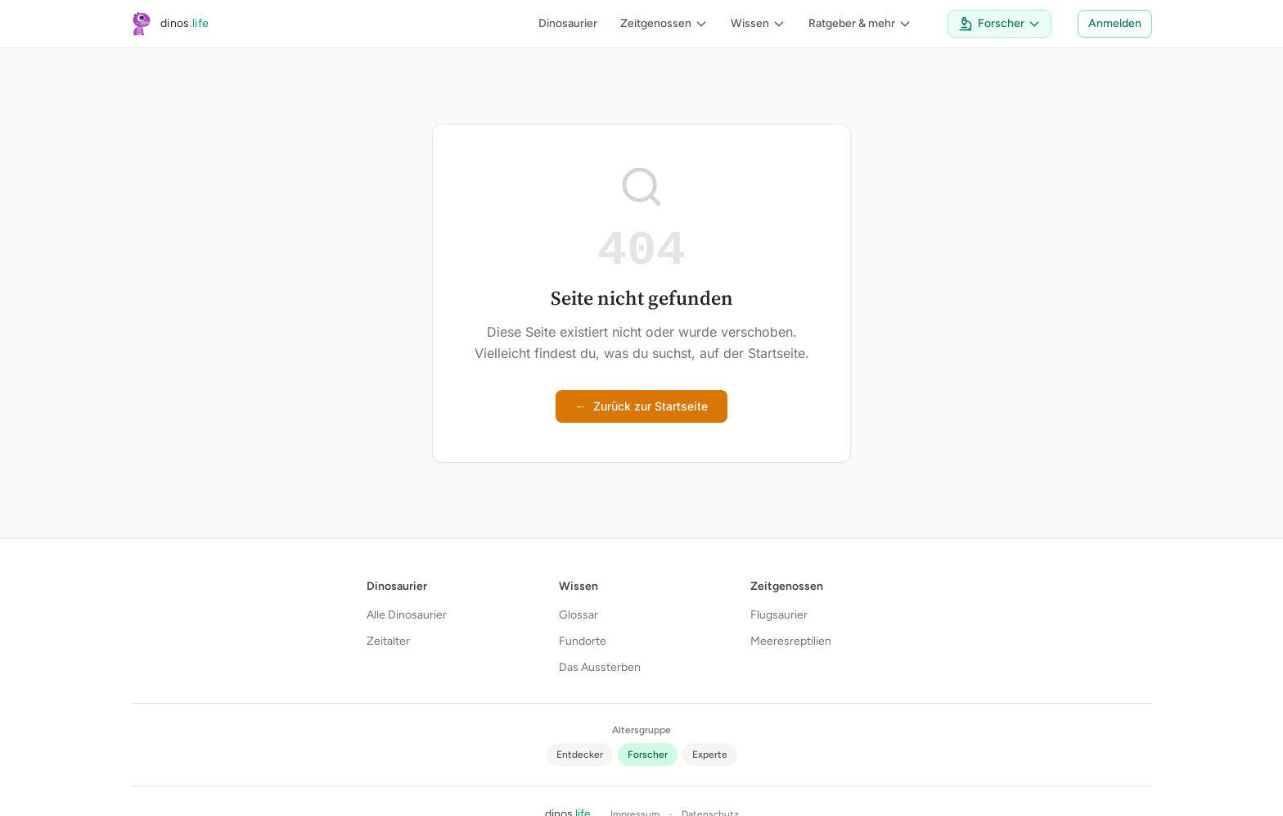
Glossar (578, 615)
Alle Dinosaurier (407, 615)
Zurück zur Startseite (641, 406)
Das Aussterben (600, 667)
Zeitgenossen (664, 23)
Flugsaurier (779, 615)
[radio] (580, 754)
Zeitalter (388, 641)
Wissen (758, 23)
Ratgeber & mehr (860, 23)
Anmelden (1114, 23)
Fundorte (582, 641)
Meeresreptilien (790, 641)
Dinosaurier (567, 23)
